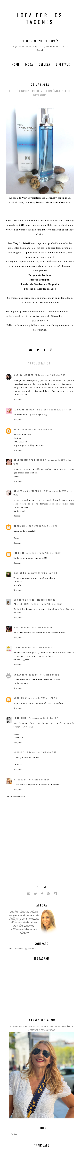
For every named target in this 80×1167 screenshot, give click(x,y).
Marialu (19, 572)
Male (17, 627)
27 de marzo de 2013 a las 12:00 (45, 553)
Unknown (19, 525)
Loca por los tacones (40, 18)
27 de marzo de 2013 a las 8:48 (37, 429)
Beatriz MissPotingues (29, 460)
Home (16, 64)
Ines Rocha (21, 553)
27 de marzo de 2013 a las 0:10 (50, 375)
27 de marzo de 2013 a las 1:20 (56, 409)
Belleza (44, 64)
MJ (15, 779)
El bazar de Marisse (27, 409)
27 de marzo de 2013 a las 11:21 (41, 525)
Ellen (17, 647)
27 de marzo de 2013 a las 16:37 (44, 674)
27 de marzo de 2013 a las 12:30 (41, 572)
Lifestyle (63, 64)
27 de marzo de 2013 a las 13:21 (46, 604)
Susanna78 (21, 674)
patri (17, 429)
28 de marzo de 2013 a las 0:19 (40, 752)
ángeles (19, 698)
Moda (29, 64)
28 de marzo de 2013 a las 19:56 (34, 779)
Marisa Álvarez (24, 375)
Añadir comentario (16, 797)
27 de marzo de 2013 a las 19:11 (42, 718)
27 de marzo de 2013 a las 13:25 (37, 627)
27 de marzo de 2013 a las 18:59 (41, 698)
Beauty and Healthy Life (29, 491)
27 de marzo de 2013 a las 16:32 (38, 647)
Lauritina (20, 718)
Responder (18, 399)
